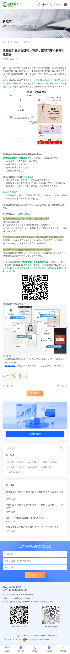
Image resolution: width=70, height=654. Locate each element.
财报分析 (21, 467)
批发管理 (10, 467)
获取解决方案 (35, 434)
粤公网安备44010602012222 (36, 640)
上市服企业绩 (31, 462)
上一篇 (10, 386)
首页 (5, 42)
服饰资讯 (10, 462)
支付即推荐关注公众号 (15, 359)
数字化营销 (32, 467)
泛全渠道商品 (46, 467)
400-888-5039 (18, 590)
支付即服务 (10, 365)
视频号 (20, 462)
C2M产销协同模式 (14, 472)
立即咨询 (58, 4)
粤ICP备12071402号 (13, 640)
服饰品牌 (54, 462)
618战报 (44, 462)
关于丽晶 (14, 42)
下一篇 (60, 386)
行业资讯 (26, 42)
